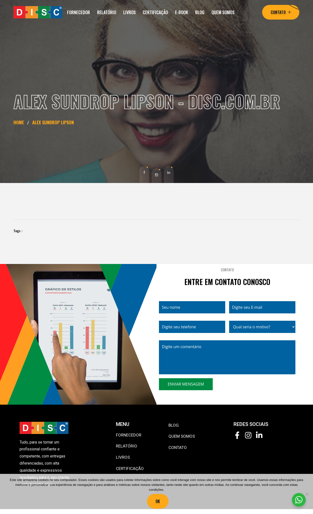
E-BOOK (181, 12)
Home (19, 122)
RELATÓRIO (106, 12)
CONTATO (177, 447)
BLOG (199, 12)
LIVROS (129, 12)
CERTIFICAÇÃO (155, 12)
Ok (158, 501)
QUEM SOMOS (223, 12)
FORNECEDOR (78, 12)
